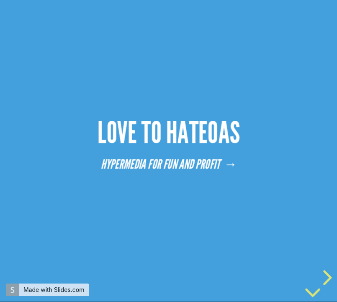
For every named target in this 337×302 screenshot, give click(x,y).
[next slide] (326, 277)
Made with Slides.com (53, 289)
